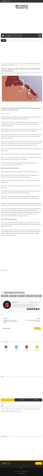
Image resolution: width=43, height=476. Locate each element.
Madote (24, 471)
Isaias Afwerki (12, 411)
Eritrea (16, 63)
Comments (21, 399)
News (23, 63)
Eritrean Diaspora (26, 409)
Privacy (19, 473)
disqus (37, 328)
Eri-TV (10, 409)
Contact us (38, 463)
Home (3, 63)
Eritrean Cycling (19, 409)
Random (35, 399)
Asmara (2, 409)
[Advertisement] (21, 21)
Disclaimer (23, 473)
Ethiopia (2, 411)
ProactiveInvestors (6, 113)
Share (13, 295)
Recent (7, 399)
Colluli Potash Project (9, 63)
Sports (20, 411)
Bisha (7, 409)
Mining (19, 63)
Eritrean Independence (35, 409)
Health (7, 411)
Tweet (5, 295)
